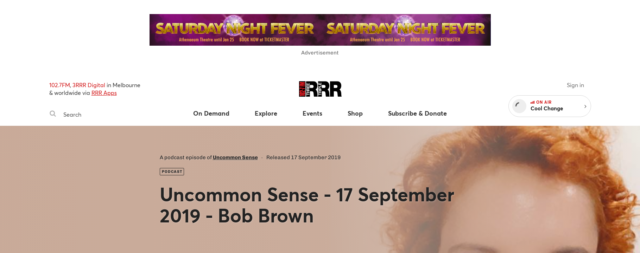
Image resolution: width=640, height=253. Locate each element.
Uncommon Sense (235, 157)
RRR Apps (104, 92)
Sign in (575, 85)
